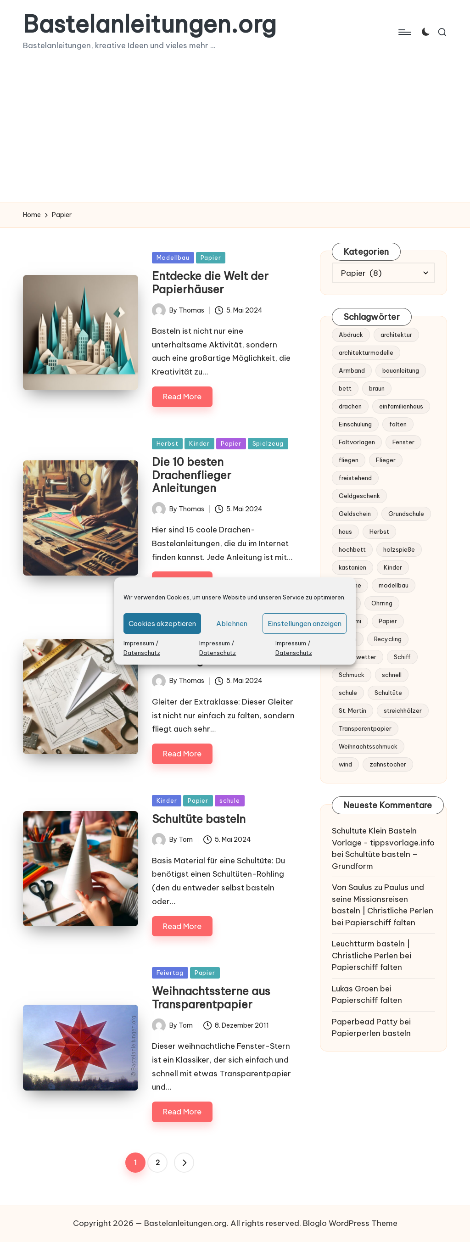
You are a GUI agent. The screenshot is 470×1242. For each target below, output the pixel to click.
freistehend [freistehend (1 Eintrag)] (355, 477)
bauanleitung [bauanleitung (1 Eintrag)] (400, 370)
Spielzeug (268, 443)
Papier (211, 257)
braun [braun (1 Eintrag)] (377, 388)
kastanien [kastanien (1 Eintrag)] (352, 567)
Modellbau (173, 257)
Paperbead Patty (364, 1022)
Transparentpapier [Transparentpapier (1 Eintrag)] (365, 728)
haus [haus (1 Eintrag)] (345, 531)
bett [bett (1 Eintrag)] (345, 388)
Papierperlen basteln (371, 1033)
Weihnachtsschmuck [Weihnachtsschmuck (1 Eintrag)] (368, 746)
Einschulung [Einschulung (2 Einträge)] (355, 424)
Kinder (199, 443)
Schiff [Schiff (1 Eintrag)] (402, 656)
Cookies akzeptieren (162, 623)
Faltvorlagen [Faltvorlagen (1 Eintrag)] (357, 442)
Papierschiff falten (380, 923)
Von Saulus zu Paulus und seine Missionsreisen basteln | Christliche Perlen (382, 899)
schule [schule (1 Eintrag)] (348, 692)
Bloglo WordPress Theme (350, 1223)
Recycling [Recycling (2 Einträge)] (388, 639)
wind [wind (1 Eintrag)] (345, 764)
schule (229, 800)
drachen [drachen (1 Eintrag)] (350, 406)
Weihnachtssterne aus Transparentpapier (211, 997)
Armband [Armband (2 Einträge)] (352, 370)
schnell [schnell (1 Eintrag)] (392, 674)
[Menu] (404, 32)
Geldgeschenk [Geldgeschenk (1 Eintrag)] (359, 495)
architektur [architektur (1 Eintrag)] (396, 334)
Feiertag (170, 972)
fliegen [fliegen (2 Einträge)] (348, 460)
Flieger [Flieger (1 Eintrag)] (386, 460)
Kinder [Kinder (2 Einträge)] (393, 567)
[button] (184, 1162)
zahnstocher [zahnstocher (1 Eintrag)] (387, 764)
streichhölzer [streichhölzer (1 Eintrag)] (403, 710)
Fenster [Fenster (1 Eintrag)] (403, 442)
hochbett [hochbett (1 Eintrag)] (352, 549)
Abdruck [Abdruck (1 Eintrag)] (351, 334)
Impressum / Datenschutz (141, 648)
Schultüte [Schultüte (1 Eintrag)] (388, 692)
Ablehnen (231, 623)
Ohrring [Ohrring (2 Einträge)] (381, 603)
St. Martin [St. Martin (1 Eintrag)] (352, 710)
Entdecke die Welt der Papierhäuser (210, 282)
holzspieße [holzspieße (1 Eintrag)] (399, 549)
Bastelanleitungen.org (149, 24)
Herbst (168, 443)
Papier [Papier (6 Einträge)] (388, 621)
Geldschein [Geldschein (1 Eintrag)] (355, 513)
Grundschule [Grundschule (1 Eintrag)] (406, 513)
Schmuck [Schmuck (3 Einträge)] (351, 674)
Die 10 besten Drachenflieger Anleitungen (191, 475)
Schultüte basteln (199, 819)
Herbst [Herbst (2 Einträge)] (379, 531)
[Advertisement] (235, 133)
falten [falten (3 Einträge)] (398, 424)
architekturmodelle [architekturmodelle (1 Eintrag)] (366, 352)
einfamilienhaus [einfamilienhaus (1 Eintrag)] (401, 406)
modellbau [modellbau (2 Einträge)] (393, 585)
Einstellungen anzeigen (304, 623)
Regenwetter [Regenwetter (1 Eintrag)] (357, 656)
